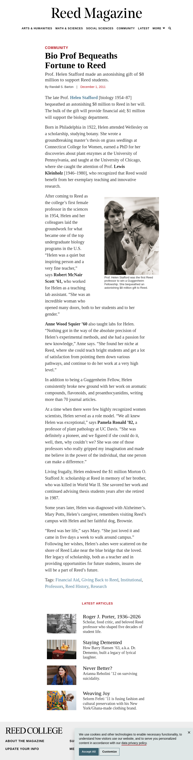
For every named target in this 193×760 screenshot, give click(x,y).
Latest (144, 28)
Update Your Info (22, 749)
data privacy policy (134, 743)
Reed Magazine (96, 14)
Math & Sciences (69, 28)
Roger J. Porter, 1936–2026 (112, 616)
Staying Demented (102, 642)
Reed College (34, 730)
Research (99, 586)
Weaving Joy (96, 693)
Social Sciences (100, 28)
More (159, 28)
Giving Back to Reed (99, 579)
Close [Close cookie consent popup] (189, 736)
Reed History (76, 586)
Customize (109, 751)
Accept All (89, 751)
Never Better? (97, 668)
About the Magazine (24, 741)
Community (126, 28)
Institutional (131, 579)
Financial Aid (67, 579)
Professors (54, 586)
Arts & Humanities (37, 28)
